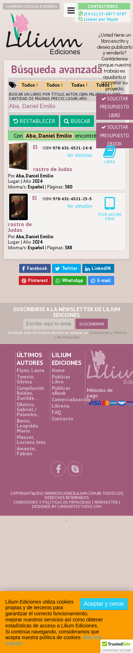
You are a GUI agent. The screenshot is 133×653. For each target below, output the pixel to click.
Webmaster (106, 502)
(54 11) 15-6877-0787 (105, 13)
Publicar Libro (61, 379)
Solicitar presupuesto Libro (114, 107)
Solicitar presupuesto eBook (114, 135)
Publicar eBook (61, 390)
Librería (61, 406)
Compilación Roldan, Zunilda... (30, 393)
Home (58, 370)
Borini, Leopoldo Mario (27, 426)
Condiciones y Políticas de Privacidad (90, 335)
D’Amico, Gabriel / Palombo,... (29, 409)
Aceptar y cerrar (104, 604)
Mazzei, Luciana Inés (31, 439)
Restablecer (34, 120)
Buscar (77, 120)
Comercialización (71, 399)
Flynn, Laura (30, 370)
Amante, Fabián (26, 451)
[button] (116, 646)
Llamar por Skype (100, 19)
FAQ (56, 412)
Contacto (62, 418)
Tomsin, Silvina (25, 379)
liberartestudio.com (79, 506)
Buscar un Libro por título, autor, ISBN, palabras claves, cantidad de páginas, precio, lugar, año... (65, 96)
